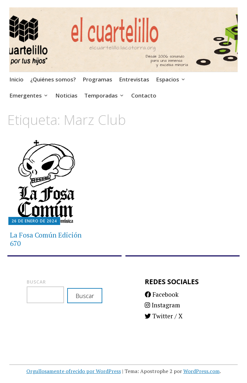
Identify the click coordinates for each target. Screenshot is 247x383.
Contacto (143, 95)
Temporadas (101, 95)
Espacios (167, 79)
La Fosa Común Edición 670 (46, 239)
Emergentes (25, 95)
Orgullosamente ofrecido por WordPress (73, 371)
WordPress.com (201, 371)
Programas (97, 79)
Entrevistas (134, 79)
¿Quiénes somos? (53, 79)
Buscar (36, 282)
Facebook (161, 294)
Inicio (16, 79)
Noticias (66, 95)
